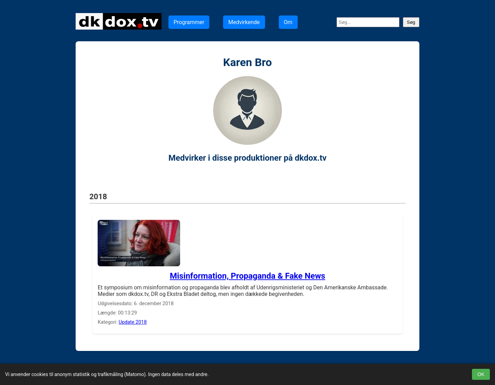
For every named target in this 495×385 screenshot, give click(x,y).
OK (480, 374)
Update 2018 (133, 322)
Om (288, 22)
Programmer (189, 22)
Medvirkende (244, 22)
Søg (411, 22)
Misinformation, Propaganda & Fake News (247, 276)
